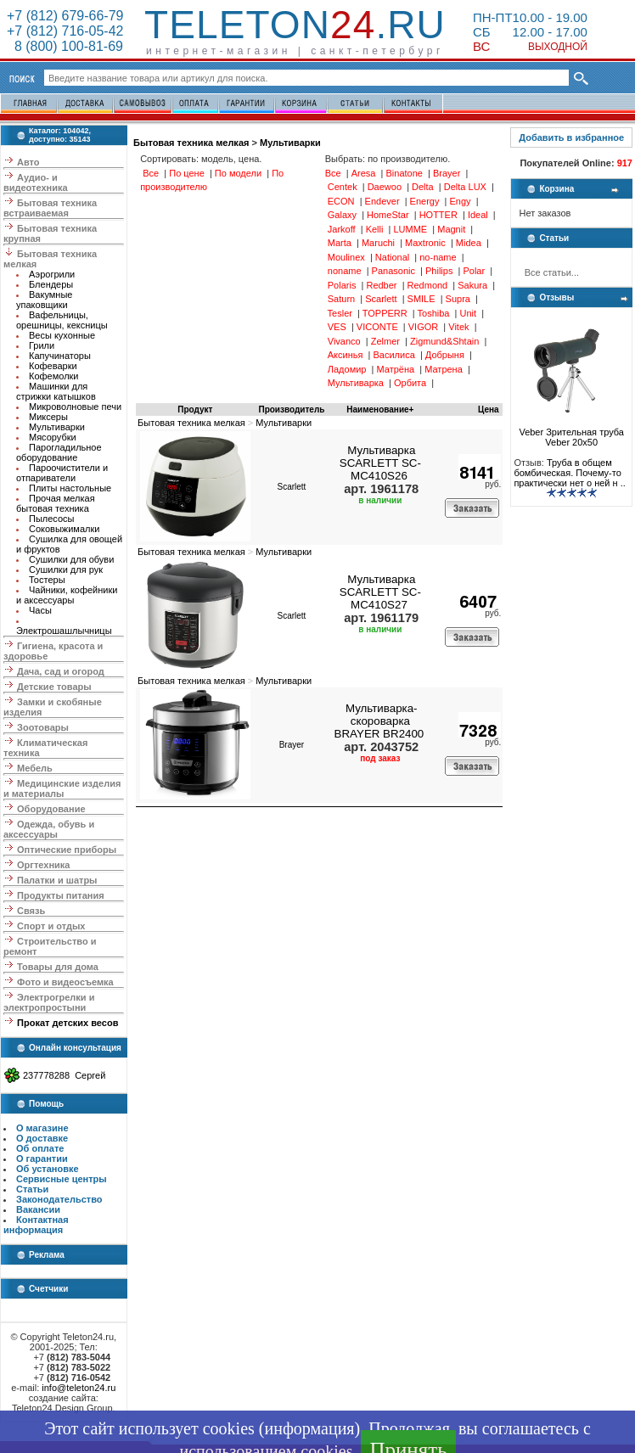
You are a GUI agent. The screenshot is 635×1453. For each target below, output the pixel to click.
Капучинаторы (60, 356)
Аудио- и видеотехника (35, 182)
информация (309, 1428)
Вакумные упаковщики (44, 299)
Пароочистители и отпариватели (62, 473)
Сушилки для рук (66, 569)
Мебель (35, 768)
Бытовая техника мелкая (191, 142)
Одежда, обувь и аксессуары (48, 829)
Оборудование (51, 809)
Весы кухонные (62, 335)
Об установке (47, 1169)
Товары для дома (57, 967)
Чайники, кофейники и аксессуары (66, 595)
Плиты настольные (70, 488)
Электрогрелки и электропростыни (48, 1002)
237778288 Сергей (64, 1075)
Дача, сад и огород (60, 671)
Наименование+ (379, 409)
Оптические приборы (66, 849)
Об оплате (40, 1148)
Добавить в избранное (571, 137)
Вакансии (38, 1209)
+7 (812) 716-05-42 (65, 31)
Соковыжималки (64, 529)
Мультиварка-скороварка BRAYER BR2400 (379, 721)
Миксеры (48, 417)
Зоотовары (43, 727)
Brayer (291, 744)
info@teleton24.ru (78, 1388)
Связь (31, 911)
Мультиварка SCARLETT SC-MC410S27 (380, 592)
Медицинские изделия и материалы (62, 788)
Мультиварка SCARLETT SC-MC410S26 (380, 463)
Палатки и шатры (57, 880)
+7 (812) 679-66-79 (65, 15)
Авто (28, 162)
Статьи (32, 1189)
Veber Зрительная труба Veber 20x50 (571, 432)
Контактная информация (36, 1225)
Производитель (291, 409)
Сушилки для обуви (71, 559)
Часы (40, 610)
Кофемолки (54, 376)
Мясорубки (52, 437)
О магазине (42, 1128)
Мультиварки (57, 427)
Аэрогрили (52, 274)
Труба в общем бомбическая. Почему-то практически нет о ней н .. (569, 472)
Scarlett (291, 486)
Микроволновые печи (75, 406)
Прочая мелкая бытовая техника (55, 503)
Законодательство (59, 1199)
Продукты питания (60, 895)
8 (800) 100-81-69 (65, 46)
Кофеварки (53, 366)
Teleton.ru (295, 25)
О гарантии (42, 1158)
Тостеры (47, 580)
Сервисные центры (61, 1179)
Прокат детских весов (67, 1023)
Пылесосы (52, 518)
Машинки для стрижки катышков (56, 391)
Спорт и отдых (51, 926)
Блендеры (51, 284)
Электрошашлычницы (64, 631)
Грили (41, 345)
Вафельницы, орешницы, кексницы (62, 320)
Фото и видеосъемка (65, 982)
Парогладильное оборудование (59, 452)
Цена (488, 409)
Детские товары (54, 687)
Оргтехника (43, 865)
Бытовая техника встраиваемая (50, 208)
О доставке (42, 1138)
